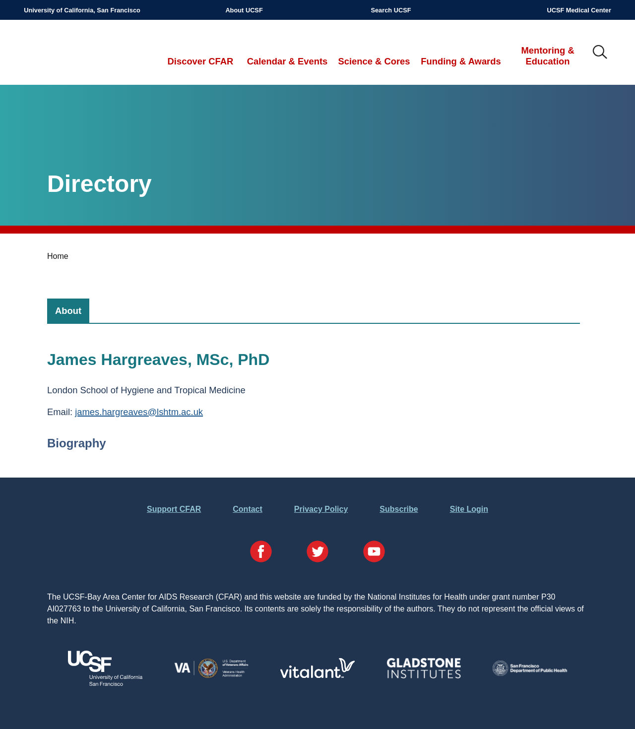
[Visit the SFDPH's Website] (530, 673)
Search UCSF (391, 10)
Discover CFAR (201, 61)
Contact (247, 509)
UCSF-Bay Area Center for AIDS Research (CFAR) (75, 52)
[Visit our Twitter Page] (317, 553)
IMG (600, 52)
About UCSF (243, 10)
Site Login (469, 509)
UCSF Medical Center (579, 10)
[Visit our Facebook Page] (261, 553)
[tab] (68, 311)
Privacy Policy (321, 509)
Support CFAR (174, 509)
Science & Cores (374, 61)
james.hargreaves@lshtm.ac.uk (139, 412)
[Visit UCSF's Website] (105, 683)
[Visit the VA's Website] (211, 676)
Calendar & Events (287, 61)
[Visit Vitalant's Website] (317, 675)
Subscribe (399, 509)
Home (57, 256)
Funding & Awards (461, 61)
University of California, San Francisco (82, 10)
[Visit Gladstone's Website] (423, 676)
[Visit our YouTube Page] (374, 553)
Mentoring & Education (547, 55)
